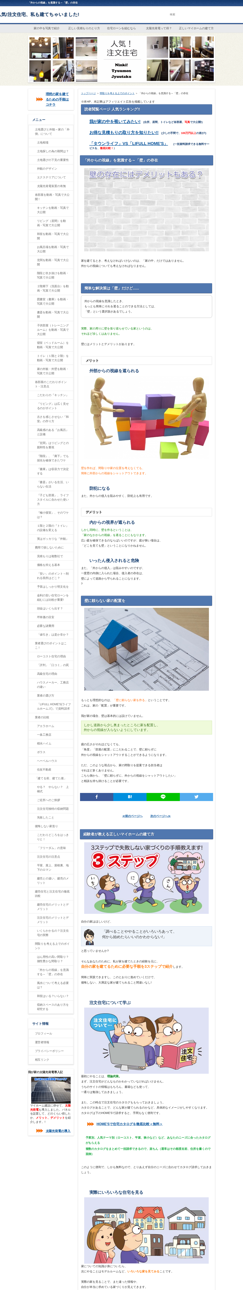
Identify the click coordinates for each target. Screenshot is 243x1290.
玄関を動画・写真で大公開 (53, 262)
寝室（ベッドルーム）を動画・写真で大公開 (53, 345)
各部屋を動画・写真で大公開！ (52, 197)
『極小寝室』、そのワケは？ (53, 515)
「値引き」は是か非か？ (53, 634)
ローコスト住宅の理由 (51, 656)
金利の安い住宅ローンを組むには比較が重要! (53, 597)
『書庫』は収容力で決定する (53, 471)
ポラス (41, 752)
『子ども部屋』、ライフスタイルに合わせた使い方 (53, 500)
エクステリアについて (51, 177)
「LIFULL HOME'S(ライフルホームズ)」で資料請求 (54, 706)
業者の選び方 (45, 695)
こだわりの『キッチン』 (53, 395)
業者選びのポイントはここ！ (51, 645)
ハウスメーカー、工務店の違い (53, 684)
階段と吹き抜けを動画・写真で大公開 (53, 275)
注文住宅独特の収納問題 (53, 808)
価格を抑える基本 (48, 565)
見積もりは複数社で (50, 556)
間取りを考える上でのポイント (117, 93)
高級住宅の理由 (47, 673)
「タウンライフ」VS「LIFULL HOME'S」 (128, 143)
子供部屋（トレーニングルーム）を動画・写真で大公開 (53, 330)
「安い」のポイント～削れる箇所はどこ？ (53, 576)
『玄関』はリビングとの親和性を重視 (53, 445)
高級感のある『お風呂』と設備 (53, 432)
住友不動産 (44, 769)
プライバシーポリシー (49, 1051)
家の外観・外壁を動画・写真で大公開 (53, 371)
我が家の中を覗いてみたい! (115, 121)
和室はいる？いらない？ (53, 996)
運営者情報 (42, 1042)
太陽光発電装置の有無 (51, 186)
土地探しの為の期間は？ (53, 151)
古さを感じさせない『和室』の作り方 (53, 419)
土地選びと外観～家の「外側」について (52, 131)
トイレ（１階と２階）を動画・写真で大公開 (53, 358)
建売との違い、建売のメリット (53, 880)
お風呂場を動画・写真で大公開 (53, 249)
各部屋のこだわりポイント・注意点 (51, 384)
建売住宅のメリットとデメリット (53, 907)
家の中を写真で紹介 (47, 28)
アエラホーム (45, 726)
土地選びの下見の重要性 (53, 160)
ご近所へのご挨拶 (48, 800)
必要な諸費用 (45, 625)
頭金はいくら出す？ (50, 608)
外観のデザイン (47, 168)
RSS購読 (203, 2)
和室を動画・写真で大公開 (53, 236)
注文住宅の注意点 (48, 856)
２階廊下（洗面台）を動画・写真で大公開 (53, 288)
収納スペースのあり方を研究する (53, 1007)
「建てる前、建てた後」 (51, 778)
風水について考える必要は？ (53, 985)
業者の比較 (42, 717)
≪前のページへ (132, 816)
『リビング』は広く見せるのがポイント (53, 406)
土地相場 (43, 142)
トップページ (88, 93)
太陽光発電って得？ (159, 28)
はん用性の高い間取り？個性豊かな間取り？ (53, 959)
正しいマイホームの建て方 (196, 28)
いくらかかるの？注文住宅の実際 (53, 933)
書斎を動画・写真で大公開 (53, 314)
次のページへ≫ (160, 816)
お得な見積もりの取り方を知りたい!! (124, 132)
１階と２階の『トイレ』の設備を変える (53, 528)
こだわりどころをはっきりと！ (53, 837)
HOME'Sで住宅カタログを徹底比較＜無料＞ (130, 1124)
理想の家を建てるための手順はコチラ (57, 99)
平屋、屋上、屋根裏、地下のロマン (53, 867)
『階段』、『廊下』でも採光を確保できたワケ (53, 458)
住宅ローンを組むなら (121, 28)
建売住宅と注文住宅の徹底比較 (52, 893)
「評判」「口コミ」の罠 (53, 665)
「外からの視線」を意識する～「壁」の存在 (53, 972)
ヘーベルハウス (47, 760)
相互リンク (42, 1059)
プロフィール (43, 1033)
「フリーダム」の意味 (51, 848)
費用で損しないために (49, 547)
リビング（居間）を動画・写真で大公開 (51, 223)
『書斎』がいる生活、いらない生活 (53, 484)
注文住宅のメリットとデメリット (53, 920)
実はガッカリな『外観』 (53, 538)
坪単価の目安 (45, 617)
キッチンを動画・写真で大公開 (53, 210)
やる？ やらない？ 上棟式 (53, 789)
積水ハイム (44, 743)
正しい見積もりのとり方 (84, 28)
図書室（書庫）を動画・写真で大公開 (53, 301)
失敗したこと (45, 817)
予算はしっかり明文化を (53, 586)
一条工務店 (44, 734)
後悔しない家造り (46, 826)
